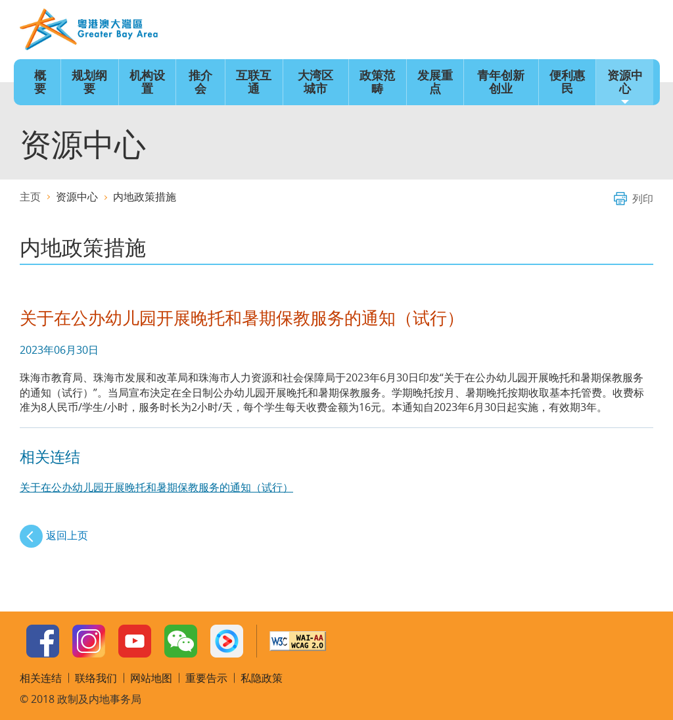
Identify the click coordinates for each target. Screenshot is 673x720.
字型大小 (517, 30)
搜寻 (638, 30)
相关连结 (41, 678)
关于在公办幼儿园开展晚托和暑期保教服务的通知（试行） (156, 487)
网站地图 (558, 30)
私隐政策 (262, 678)
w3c (297, 641)
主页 (437, 30)
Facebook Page (42, 641)
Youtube (134, 641)
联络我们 (598, 30)
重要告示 (206, 678)
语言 (477, 30)
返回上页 (67, 535)
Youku (226, 641)
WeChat (180, 641)
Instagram (88, 641)
